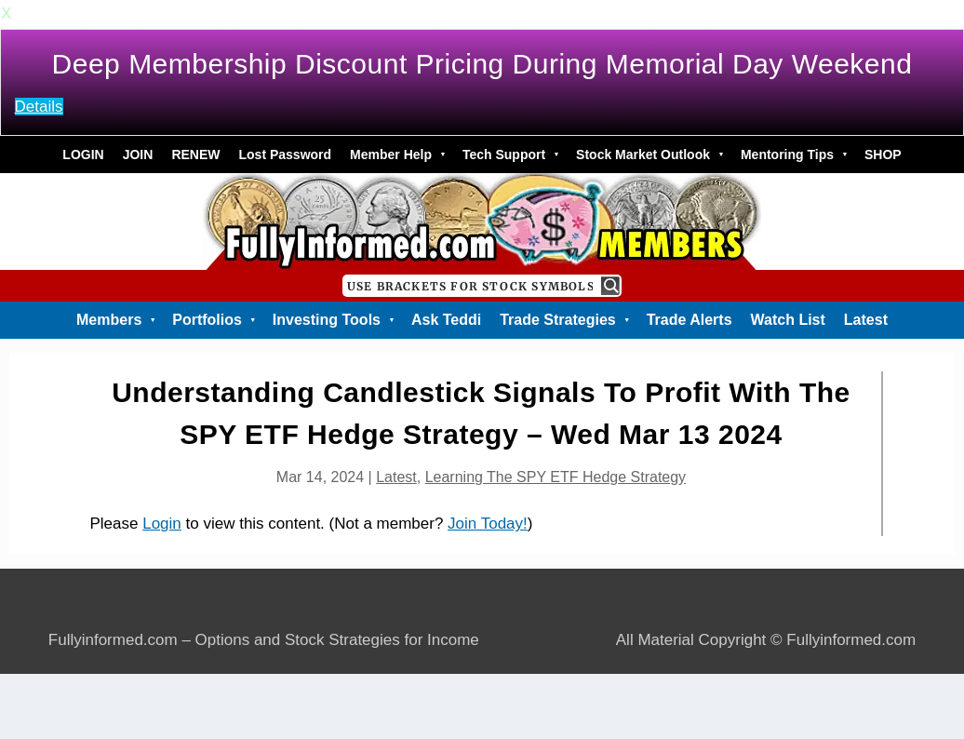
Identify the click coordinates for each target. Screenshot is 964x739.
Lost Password (285, 154)
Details (39, 106)
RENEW (195, 154)
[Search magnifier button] (610, 285)
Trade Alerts (689, 320)
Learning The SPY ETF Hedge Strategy (555, 477)
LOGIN (82, 154)
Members (115, 320)
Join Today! (488, 523)
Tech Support (509, 154)
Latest (866, 320)
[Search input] (470, 285)
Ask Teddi (446, 320)
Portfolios (213, 320)
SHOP (883, 154)
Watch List (788, 320)
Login (161, 523)
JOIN (138, 154)
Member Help (397, 154)
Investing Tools (333, 320)
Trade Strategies (563, 320)
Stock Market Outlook (649, 154)
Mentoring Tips (793, 154)
